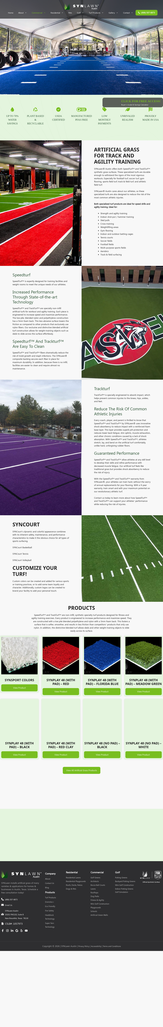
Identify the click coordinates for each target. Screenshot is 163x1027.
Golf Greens (95, 861)
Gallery (115, 12)
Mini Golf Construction (100, 887)
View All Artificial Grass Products (81, 777)
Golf (81, 12)
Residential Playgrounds (76, 865)
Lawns (93, 872)
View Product (19, 695)
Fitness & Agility (97, 884)
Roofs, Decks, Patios (74, 869)
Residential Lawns (73, 861)
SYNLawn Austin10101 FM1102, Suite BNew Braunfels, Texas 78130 (16, 898)
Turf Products (97, 12)
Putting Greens (121, 861)
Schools (94, 895)
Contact (129, 12)
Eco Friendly (50, 890)
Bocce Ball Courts (98, 869)
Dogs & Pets (71, 872)
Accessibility (96, 930)
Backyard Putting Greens (125, 865)
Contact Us (49, 867)
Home (10, 12)
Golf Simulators (121, 876)
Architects (95, 865)
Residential (58, 12)
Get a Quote (68, 820)
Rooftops (94, 876)
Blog (47, 871)
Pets (70, 12)
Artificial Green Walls (99, 899)
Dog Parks (95, 880)
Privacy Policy (83, 930)
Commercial (40, 12)
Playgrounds (96, 891)
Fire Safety (49, 894)
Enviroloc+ (49, 885)
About (23, 12)
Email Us (8, 889)
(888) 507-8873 (95, 820)
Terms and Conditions (112, 930)
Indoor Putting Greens (124, 872)
